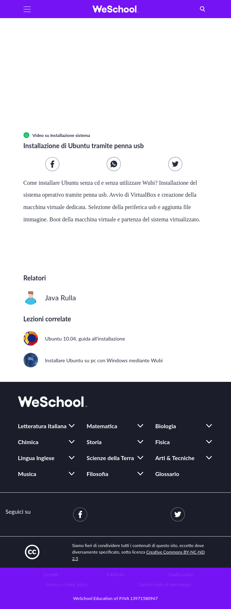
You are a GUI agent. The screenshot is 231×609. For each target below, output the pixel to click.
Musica (27, 473)
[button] (27, 9)
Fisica (162, 441)
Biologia (165, 425)
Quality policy (180, 574)
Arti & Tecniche (175, 457)
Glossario (167, 473)
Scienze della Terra (110, 457)
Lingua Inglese (36, 457)
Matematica (102, 425)
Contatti (50, 574)
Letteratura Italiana (42, 425)
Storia (94, 441)
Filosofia (97, 473)
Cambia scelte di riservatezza (164, 584)
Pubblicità (115, 574)
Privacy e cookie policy (66, 584)
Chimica (28, 441)
